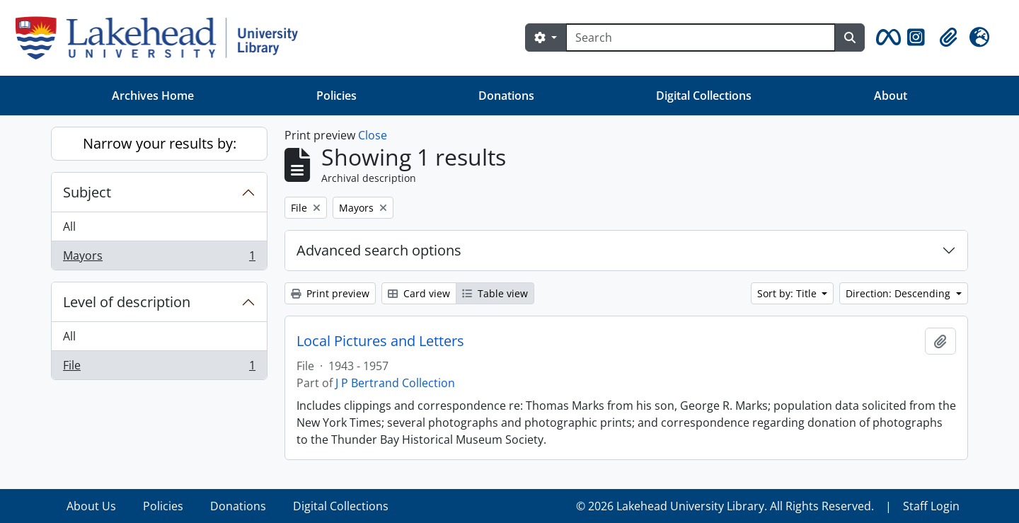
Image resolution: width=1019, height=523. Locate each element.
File (158, 368)
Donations (506, 95)
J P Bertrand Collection (395, 383)
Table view (495, 293)
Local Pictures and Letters (380, 341)
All (69, 226)
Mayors (158, 258)
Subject (87, 192)
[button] (886, 37)
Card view (419, 293)
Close (372, 135)
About (890, 95)
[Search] (700, 37)
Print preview (330, 293)
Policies (336, 95)
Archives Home (153, 95)
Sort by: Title (788, 293)
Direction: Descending (899, 293)
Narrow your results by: (159, 143)
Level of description (126, 301)
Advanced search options (379, 250)
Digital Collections (704, 95)
